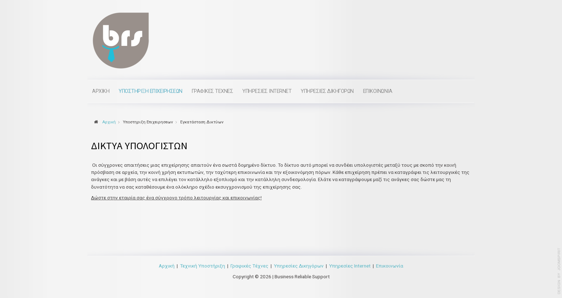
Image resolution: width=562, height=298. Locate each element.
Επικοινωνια (377, 91)
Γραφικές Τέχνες (249, 265)
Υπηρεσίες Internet (350, 265)
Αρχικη (100, 91)
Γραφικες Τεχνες (212, 91)
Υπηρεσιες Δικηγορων (327, 91)
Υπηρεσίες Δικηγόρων (299, 265)
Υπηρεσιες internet (266, 91)
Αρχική (167, 265)
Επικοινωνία (389, 265)
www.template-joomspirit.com (559, 271)
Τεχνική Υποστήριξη (202, 265)
